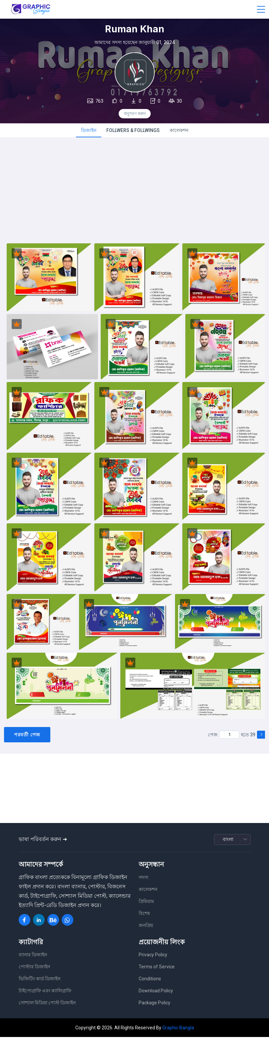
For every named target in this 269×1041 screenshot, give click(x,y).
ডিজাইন (88, 132)
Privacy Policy (153, 958)
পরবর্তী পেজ (27, 738)
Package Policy (154, 1006)
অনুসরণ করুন (135, 113)
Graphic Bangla (178, 1031)
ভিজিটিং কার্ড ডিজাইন (39, 982)
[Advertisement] (134, 197)
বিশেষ (144, 917)
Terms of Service (157, 970)
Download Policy (156, 994)
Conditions (150, 982)
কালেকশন (179, 132)
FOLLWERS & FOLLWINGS (133, 132)
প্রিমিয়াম (146, 905)
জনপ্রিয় (146, 929)
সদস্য (143, 881)
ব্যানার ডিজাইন (33, 958)
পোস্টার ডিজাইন (34, 970)
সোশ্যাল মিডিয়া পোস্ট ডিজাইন (47, 1006)
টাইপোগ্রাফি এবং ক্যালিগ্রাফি (45, 994)
